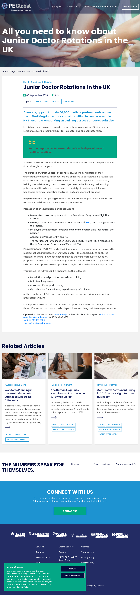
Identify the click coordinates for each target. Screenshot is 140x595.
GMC (87, 222)
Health (26, 82)
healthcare (68, 101)
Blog (38, 562)
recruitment (42, 101)
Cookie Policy (87, 562)
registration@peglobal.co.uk (37, 323)
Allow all (72, 569)
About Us (40, 551)
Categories (57, 6)
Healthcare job (61, 314)
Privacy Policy (87, 557)
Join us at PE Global (99, 6)
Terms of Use (87, 551)
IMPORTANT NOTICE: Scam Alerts (68, 558)
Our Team (84, 6)
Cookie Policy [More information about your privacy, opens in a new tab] (23, 587)
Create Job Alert (66, 546)
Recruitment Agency (17, 439)
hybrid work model (108, 434)
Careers (62, 551)
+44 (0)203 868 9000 (34, 320)
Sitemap (85, 546)
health (55, 101)
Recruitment (37, 82)
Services (71, 6)
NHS (26, 120)
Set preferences (72, 575)
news (8, 435)
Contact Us (115, 6)
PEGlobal (48, 82)
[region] (45, 577)
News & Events (43, 557)
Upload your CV (130, 6)
